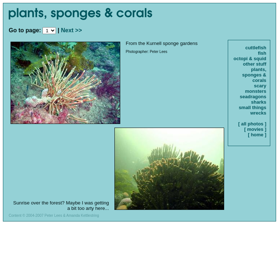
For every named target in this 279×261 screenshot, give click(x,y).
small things (252, 107)
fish (262, 53)
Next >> (71, 30)
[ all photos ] (252, 124)
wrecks (258, 113)
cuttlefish (255, 47)
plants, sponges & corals (254, 75)
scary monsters (255, 88)
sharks (258, 102)
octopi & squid (250, 58)
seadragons (253, 96)
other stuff (254, 64)
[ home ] (257, 134)
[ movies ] (255, 129)
